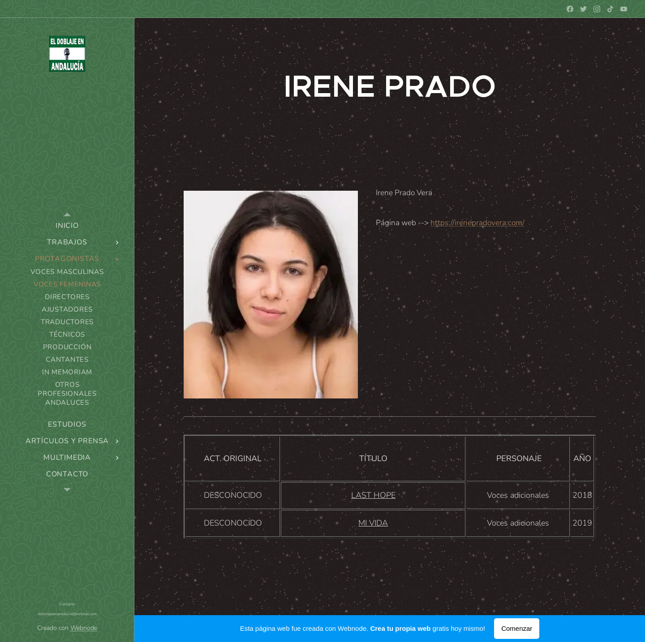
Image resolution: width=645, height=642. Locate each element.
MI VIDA (373, 523)
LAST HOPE (373, 495)
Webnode (83, 628)
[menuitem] (67, 226)
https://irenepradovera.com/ (477, 223)
